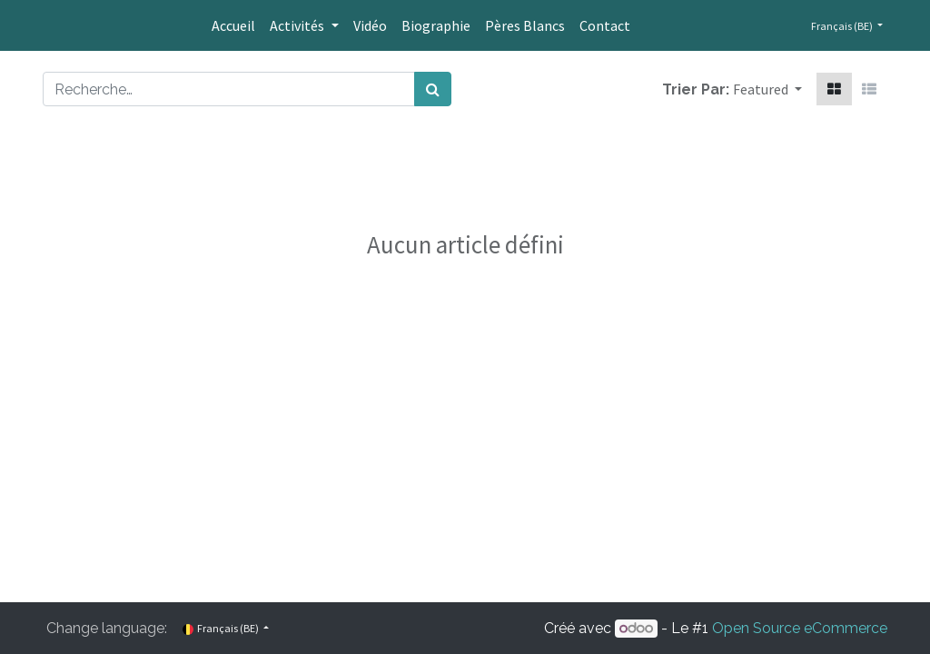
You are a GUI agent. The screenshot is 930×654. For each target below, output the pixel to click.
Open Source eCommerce (799, 628)
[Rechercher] (432, 89)
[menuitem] (233, 25)
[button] (767, 89)
